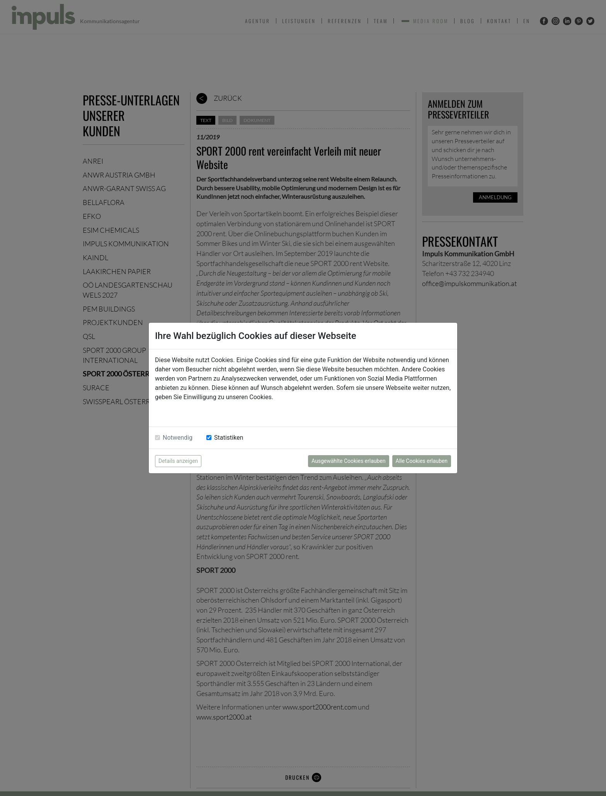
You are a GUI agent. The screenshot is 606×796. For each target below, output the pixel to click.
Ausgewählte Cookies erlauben (349, 461)
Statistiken (228, 437)
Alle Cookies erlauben (422, 461)
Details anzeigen (178, 461)
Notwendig (177, 437)
